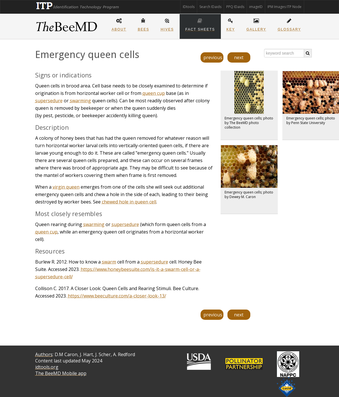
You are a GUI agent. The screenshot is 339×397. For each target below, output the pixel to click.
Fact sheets (200, 23)
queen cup (153, 93)
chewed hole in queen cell (129, 202)
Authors (44, 354)
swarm (109, 262)
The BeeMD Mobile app (60, 373)
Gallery (256, 23)
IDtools (189, 6)
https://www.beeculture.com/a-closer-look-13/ (117, 296)
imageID (256, 6)
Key (231, 23)
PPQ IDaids (235, 6)
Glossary (289, 23)
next (238, 57)
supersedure (49, 100)
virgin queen (66, 187)
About (119, 23)
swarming (80, 100)
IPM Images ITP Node (284, 6)
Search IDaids (210, 6)
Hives (167, 23)
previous (212, 57)
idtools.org (46, 367)
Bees (143, 23)
